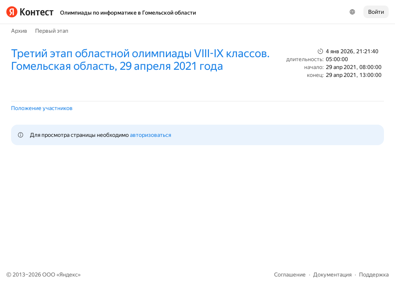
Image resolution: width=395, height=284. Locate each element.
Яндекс (68, 274)
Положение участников (42, 108)
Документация (332, 274)
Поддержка (374, 274)
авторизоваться (150, 135)
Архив (19, 31)
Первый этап (51, 31)
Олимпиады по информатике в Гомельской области (128, 12)
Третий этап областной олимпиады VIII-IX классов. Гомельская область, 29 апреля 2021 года (140, 60)
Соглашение (290, 274)
